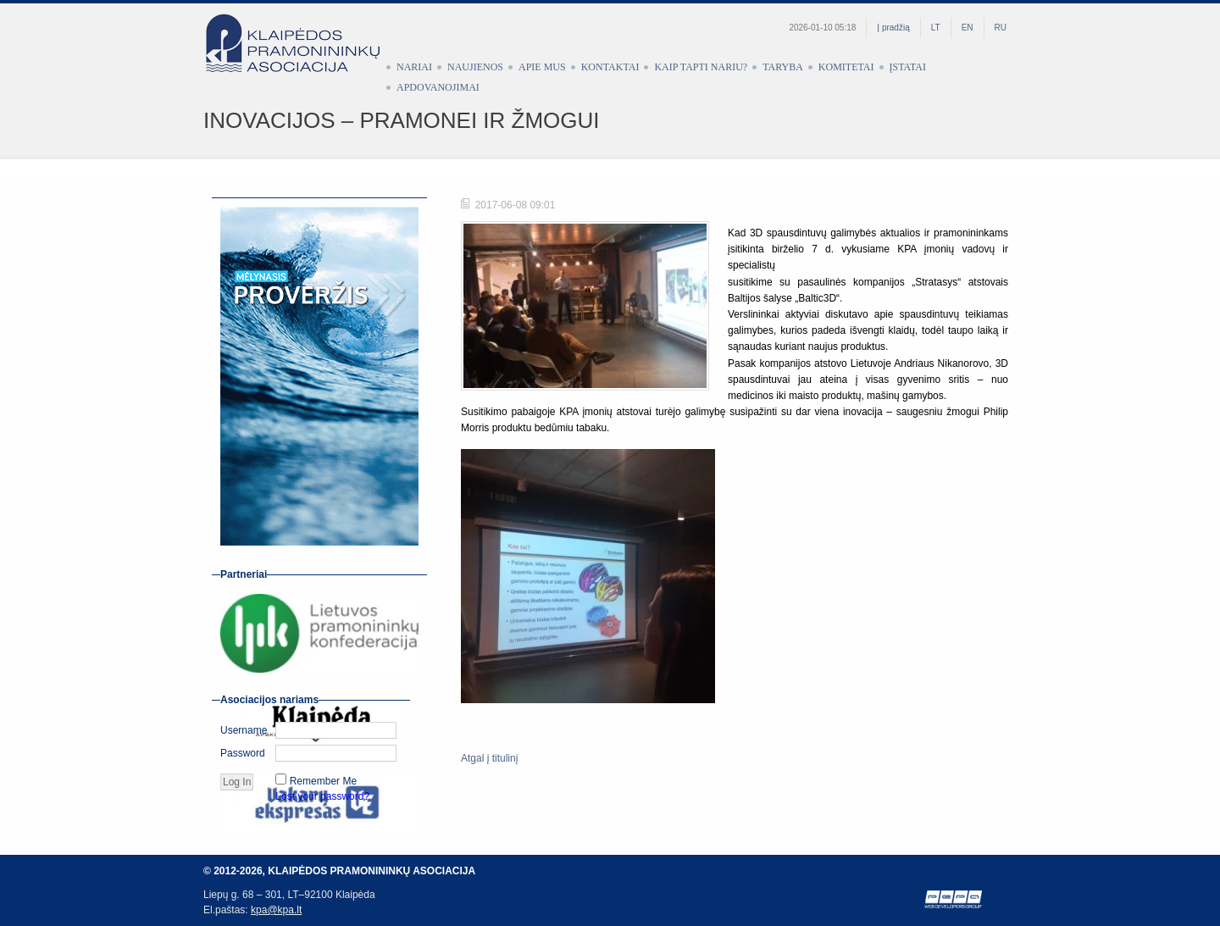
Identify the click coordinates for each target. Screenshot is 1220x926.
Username (243, 730)
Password (242, 753)
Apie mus (542, 67)
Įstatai (908, 67)
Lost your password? (322, 796)
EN (967, 27)
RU (1000, 27)
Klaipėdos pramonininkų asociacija (300, 56)
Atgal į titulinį (489, 758)
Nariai (414, 67)
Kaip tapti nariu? (700, 67)
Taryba (782, 67)
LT (935, 27)
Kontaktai (610, 67)
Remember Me (323, 781)
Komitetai (846, 67)
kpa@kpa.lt (276, 910)
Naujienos (475, 67)
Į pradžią (893, 27)
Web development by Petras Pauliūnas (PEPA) (953, 899)
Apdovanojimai (438, 87)
